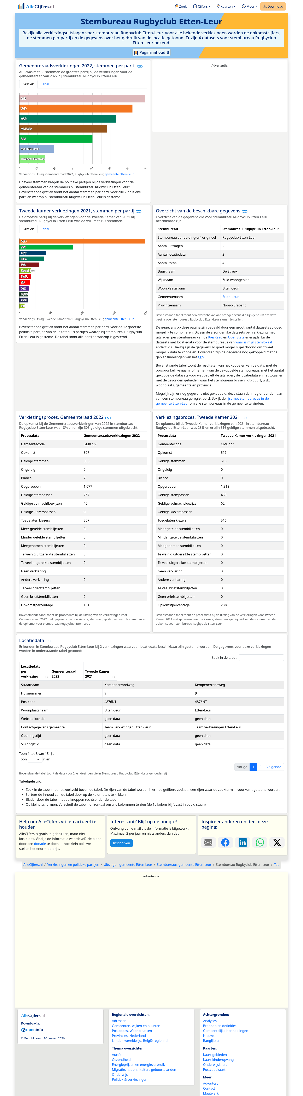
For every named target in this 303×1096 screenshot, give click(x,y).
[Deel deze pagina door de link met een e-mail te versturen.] (208, 832)
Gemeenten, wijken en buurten (136, 1016)
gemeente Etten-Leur (119, 174)
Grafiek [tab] (28, 84)
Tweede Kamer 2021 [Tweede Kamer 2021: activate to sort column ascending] (233, 666)
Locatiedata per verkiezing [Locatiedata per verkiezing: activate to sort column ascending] (43, 666)
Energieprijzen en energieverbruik (138, 1054)
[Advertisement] (220, 100)
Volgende (274, 757)
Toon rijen (34, 749)
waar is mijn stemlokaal (253, 342)
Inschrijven (121, 833)
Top (277, 854)
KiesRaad (215, 337)
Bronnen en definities (220, 1016)
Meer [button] (248, 6)
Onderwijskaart (215, 1054)
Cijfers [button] (200, 6)
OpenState (236, 337)
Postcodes (120, 1021)
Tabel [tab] (45, 84)
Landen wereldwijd (126, 1030)
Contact (209, 1078)
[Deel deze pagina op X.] (277, 832)
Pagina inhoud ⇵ (151, 52)
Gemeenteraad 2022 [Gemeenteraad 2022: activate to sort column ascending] (165, 666)
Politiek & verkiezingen (129, 1069)
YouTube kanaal (215, 1088)
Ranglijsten (211, 1030)
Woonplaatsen (141, 1021)
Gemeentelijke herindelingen (225, 1021)
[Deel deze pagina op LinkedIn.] (242, 832)
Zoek (181, 6)
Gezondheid (121, 1049)
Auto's (117, 1044)
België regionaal (155, 1030)
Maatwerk (211, 1083)
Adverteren (212, 1073)
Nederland (137, 1025)
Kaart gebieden (215, 1044)
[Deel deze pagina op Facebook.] (225, 832)
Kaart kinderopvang (218, 1049)
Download (273, 6)
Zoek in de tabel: (248, 657)
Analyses (210, 1011)
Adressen (119, 1011)
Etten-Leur (230, 296)
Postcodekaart (214, 1059)
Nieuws (209, 1025)
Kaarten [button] (225, 6)
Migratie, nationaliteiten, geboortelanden (144, 1059)
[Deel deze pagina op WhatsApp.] (259, 832)
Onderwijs (120, 1064)
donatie (40, 834)
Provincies (120, 1025)
